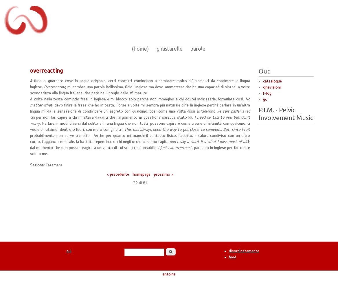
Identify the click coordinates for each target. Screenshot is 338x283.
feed (232, 257)
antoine (169, 274)
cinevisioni (272, 87)
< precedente (118, 174)
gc (265, 99)
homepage (141, 174)
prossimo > (163, 174)
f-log (267, 93)
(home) (140, 49)
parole (197, 49)
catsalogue (272, 81)
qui (69, 251)
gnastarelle (170, 49)
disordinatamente (244, 251)
